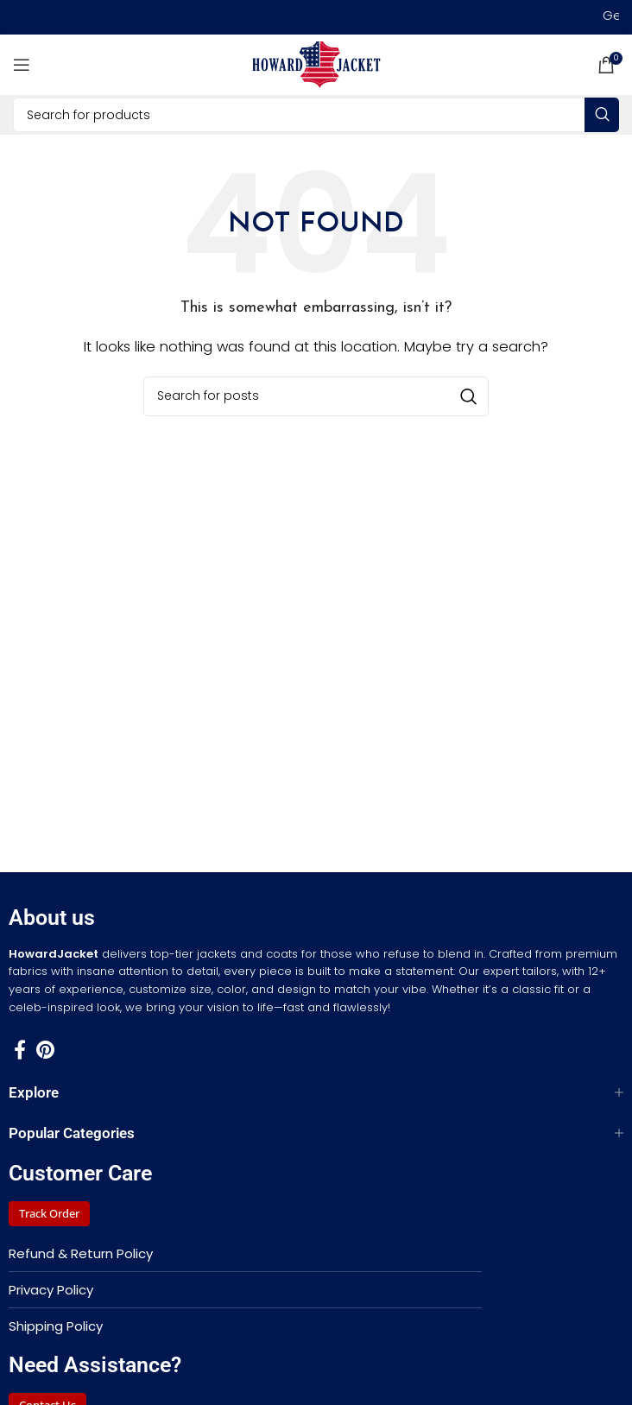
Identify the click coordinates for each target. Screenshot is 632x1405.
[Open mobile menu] (21, 64)
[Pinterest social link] (45, 1049)
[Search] (316, 115)
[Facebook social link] (20, 1049)
